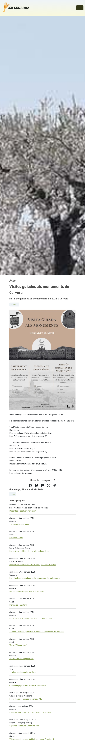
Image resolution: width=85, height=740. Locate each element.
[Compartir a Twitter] (48, 485)
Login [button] (13, 494)
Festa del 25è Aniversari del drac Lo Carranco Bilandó (32, 618)
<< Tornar (14, 304)
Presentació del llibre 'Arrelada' (22, 510)
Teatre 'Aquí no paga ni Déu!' (21, 658)
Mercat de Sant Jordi (18, 605)
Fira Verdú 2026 (16, 537)
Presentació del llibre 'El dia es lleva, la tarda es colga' (32, 564)
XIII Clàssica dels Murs (19, 524)
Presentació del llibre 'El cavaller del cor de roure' (30, 551)
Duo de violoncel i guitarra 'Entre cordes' (26, 591)
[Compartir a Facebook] (30, 485)
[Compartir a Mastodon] (42, 485)
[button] (54, 485)
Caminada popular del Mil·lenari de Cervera (27, 685)
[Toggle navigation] (79, 7)
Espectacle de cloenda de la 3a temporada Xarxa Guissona (34, 578)
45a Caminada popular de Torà (22, 672)
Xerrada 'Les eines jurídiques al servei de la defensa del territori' (36, 631)
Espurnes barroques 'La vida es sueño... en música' (30, 712)
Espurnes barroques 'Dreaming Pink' (24, 725)
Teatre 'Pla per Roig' (18, 645)
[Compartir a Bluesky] (36, 485)
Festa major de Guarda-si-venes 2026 (25, 699)
